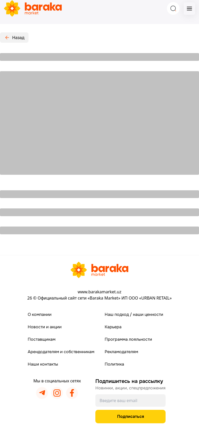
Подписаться (130, 416)
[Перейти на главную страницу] (99, 269)
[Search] (173, 8)
